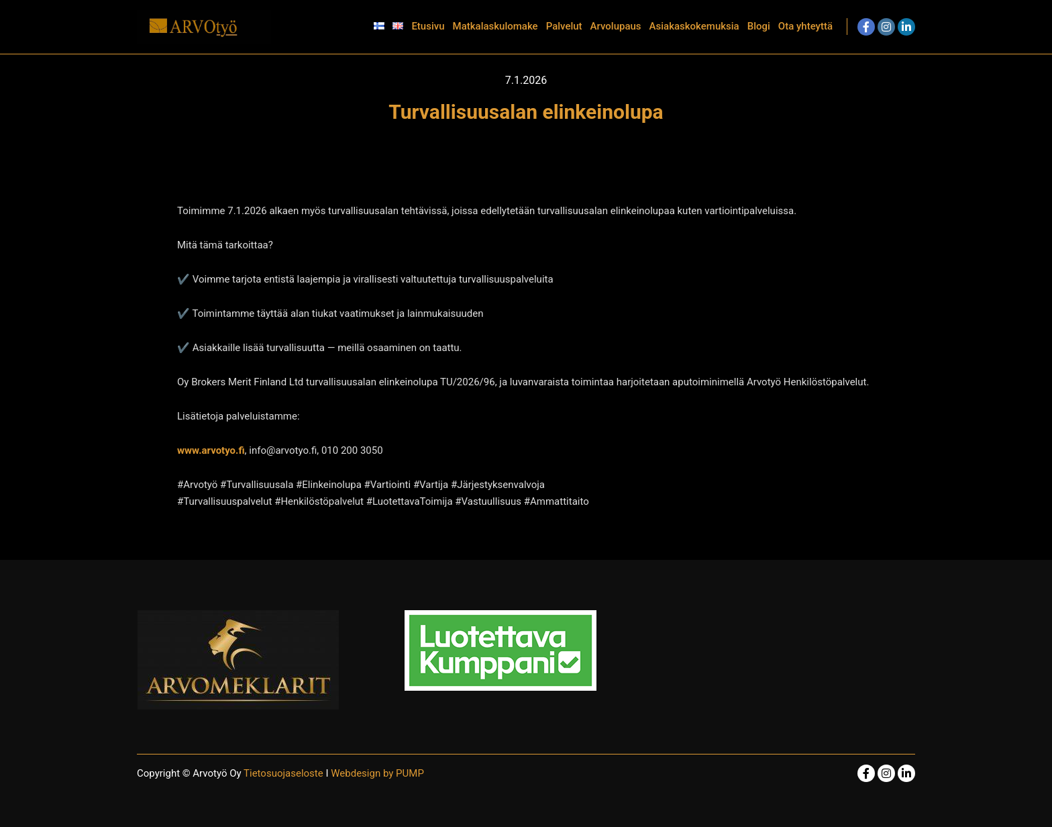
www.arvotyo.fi (211, 450)
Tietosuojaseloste (284, 773)
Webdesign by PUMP (377, 773)
